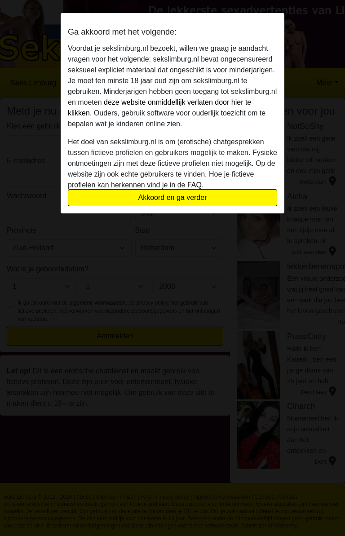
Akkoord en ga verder (172, 197)
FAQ (194, 185)
